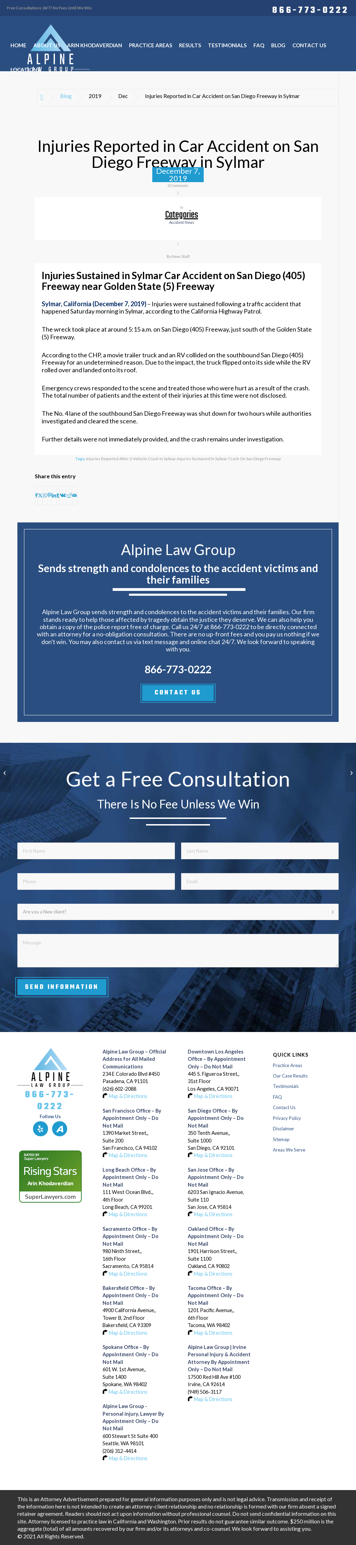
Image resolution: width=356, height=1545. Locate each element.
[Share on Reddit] (69, 495)
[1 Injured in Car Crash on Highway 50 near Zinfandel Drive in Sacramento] (350, 773)
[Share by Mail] (74, 495)
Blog (66, 95)
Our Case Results (290, 1076)
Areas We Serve (289, 1150)
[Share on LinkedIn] (54, 495)
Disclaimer (283, 1128)
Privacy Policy (287, 1118)
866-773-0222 (310, 9)
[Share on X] (40, 495)
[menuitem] (309, 9)
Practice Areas (287, 1065)
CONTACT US (178, 693)
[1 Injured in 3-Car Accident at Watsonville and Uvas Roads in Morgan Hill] (5, 773)
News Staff (180, 256)
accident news (181, 222)
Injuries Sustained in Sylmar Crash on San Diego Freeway (229, 458)
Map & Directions (128, 1096)
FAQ (277, 1097)
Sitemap (281, 1139)
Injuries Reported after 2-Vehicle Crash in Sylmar (131, 458)
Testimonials (286, 1086)
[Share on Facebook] (36, 495)
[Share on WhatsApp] (45, 495)
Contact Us (284, 1107)
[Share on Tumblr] (58, 495)
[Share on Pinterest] (49, 495)
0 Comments (178, 186)
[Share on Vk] (63, 495)
